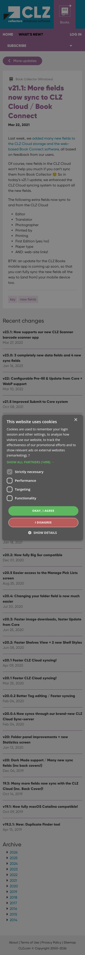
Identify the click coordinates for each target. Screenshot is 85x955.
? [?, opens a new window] (29, 455)
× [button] (75, 420)
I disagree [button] (43, 522)
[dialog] (42, 477)
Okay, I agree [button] (43, 511)
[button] (42, 462)
